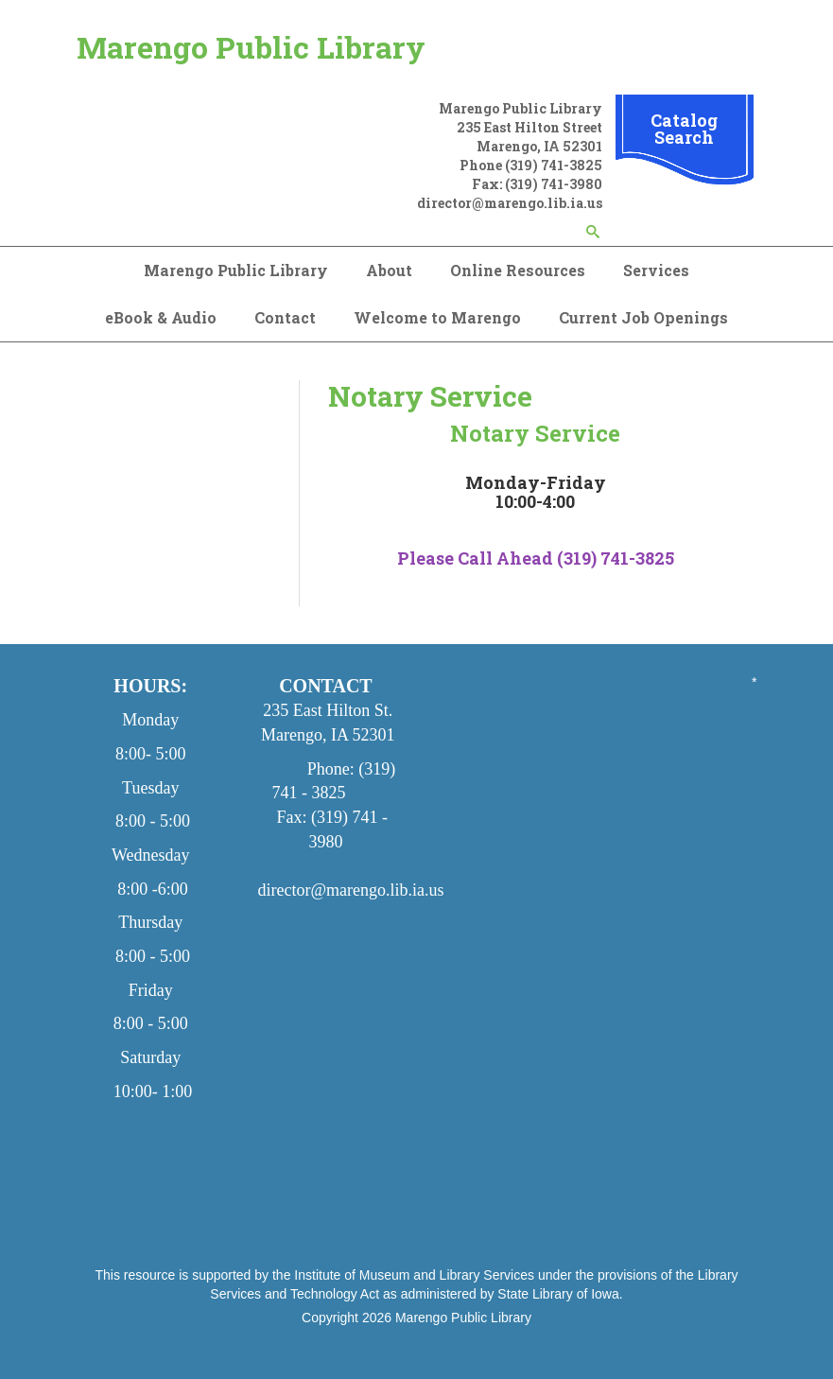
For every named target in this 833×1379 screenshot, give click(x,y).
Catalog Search (684, 128)
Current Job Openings (643, 317)
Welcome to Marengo (437, 317)
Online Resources (517, 270)
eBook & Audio (161, 317)
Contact (285, 317)
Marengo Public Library (251, 46)
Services (656, 270)
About (389, 270)
